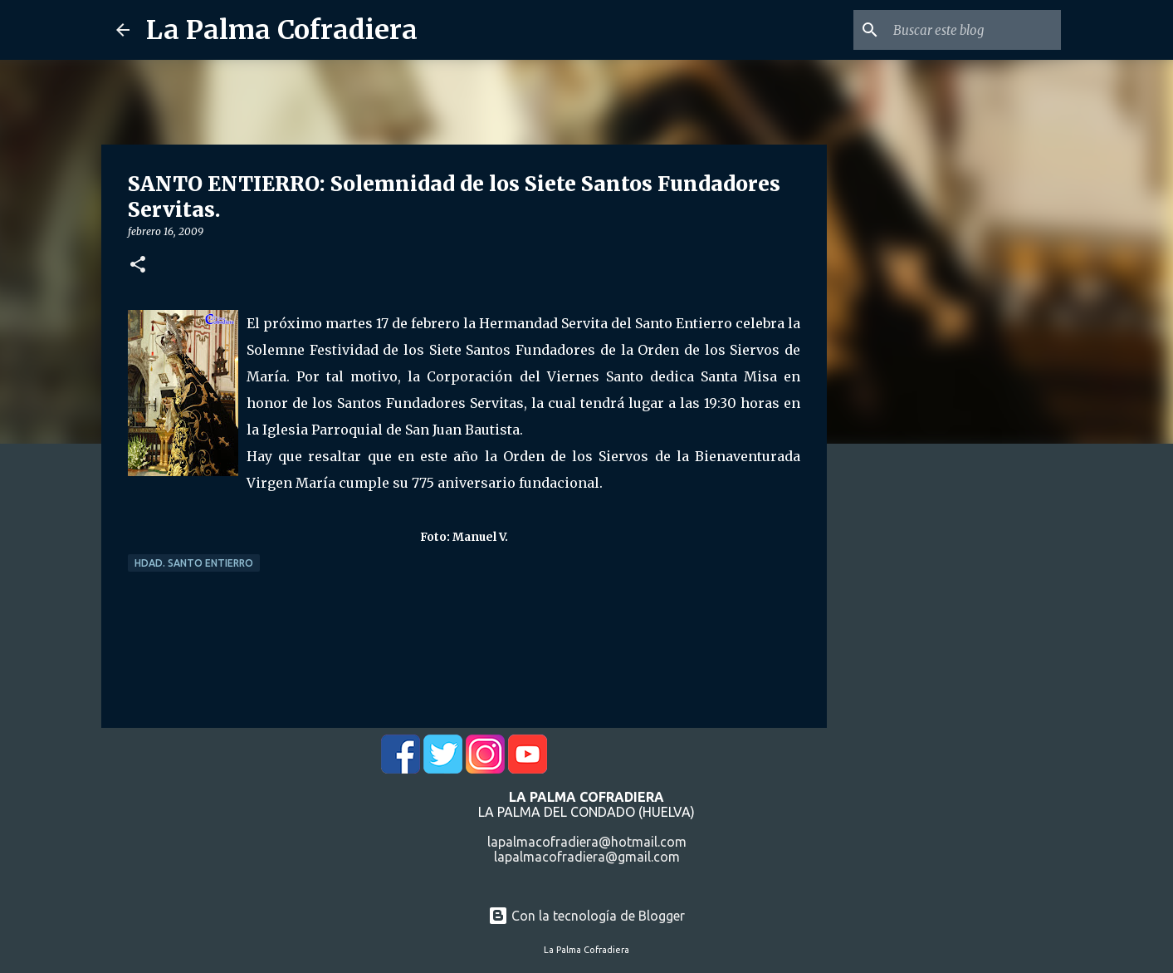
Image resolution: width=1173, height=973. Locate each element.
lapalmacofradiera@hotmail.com (587, 841)
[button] (138, 265)
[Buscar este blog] (974, 30)
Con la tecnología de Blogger (586, 915)
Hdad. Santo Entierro (193, 563)
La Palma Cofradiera (282, 30)
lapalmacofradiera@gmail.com (587, 856)
